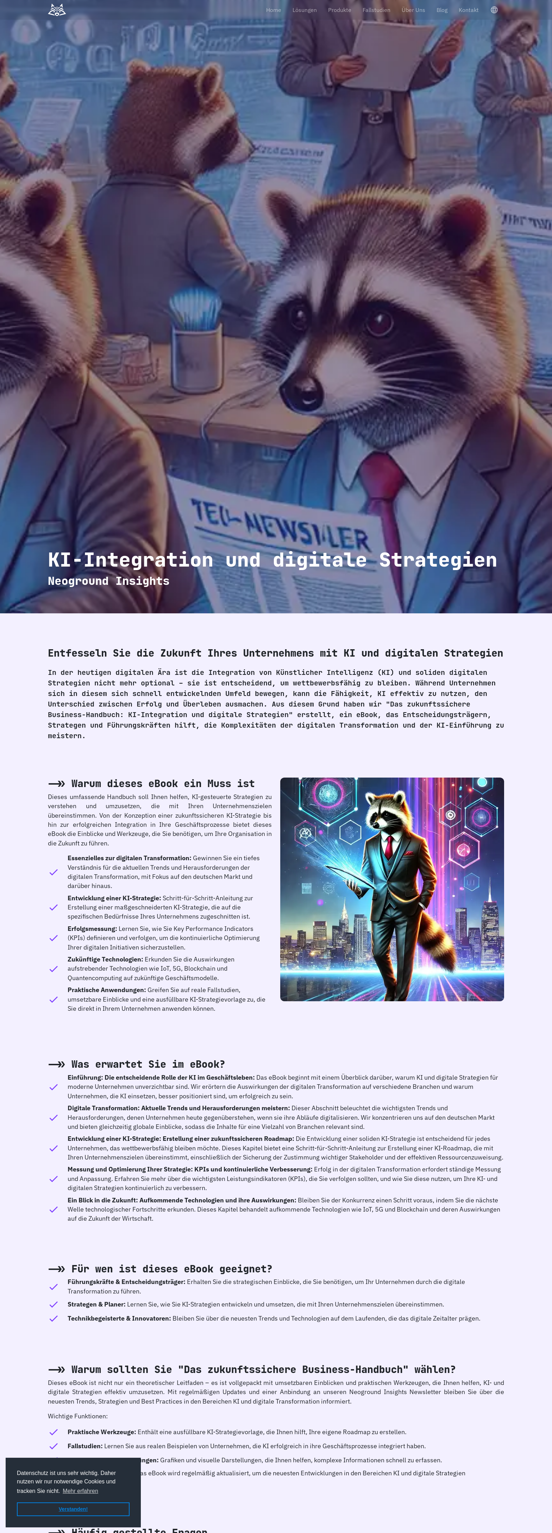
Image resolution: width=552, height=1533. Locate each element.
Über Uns (413, 9)
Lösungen (305, 9)
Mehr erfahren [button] (80, 1491)
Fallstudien (376, 9)
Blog (442, 9)
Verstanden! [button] (73, 1509)
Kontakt (469, 9)
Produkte (339, 9)
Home (273, 9)
